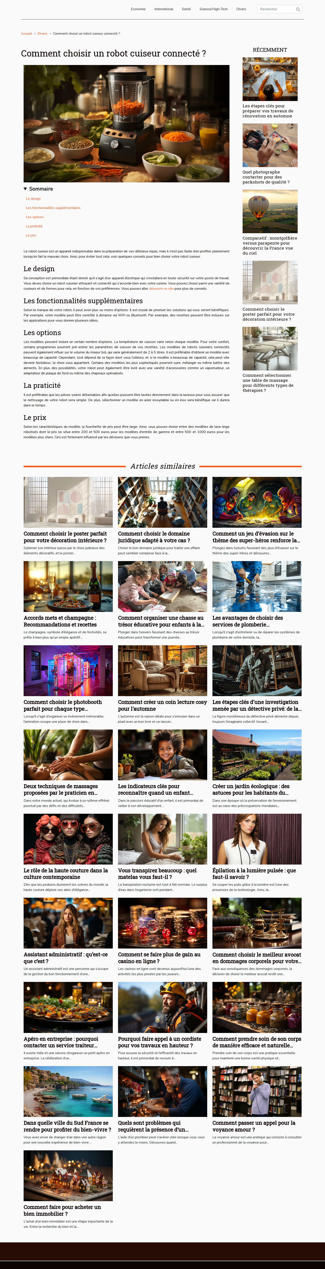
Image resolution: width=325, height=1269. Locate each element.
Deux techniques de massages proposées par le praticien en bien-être (61, 793)
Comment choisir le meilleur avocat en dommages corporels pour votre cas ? (256, 961)
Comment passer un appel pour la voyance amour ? (253, 1126)
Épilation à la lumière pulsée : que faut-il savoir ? (254, 873)
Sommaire (41, 188)
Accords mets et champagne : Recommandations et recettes (60, 621)
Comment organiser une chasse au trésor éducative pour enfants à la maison (160, 624)
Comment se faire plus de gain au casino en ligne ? (159, 957)
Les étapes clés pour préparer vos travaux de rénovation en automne (268, 110)
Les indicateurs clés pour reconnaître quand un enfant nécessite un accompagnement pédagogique (156, 796)
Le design (33, 198)
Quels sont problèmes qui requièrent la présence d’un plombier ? (151, 1129)
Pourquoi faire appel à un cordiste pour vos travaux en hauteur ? (159, 1042)
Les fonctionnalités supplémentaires (53, 208)
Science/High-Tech (214, 9)
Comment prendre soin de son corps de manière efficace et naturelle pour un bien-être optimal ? (256, 1045)
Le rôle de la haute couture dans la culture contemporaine (66, 873)
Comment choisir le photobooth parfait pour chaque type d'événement (63, 709)
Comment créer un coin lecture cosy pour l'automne (162, 705)
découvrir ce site (161, 288)
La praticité (34, 226)
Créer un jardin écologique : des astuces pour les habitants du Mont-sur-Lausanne (250, 793)
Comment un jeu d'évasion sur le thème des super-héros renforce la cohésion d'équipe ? (254, 540)
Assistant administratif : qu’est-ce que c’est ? (66, 957)
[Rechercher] (279, 9)
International (163, 9)
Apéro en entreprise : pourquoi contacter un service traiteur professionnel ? (61, 1045)
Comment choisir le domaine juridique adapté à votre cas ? (154, 537)
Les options (35, 217)
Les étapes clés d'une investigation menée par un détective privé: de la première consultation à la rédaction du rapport (255, 712)
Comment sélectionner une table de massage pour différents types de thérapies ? (268, 382)
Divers (241, 9)
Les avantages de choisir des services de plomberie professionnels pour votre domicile (255, 624)
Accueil (26, 33)
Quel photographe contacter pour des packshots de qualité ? (266, 177)
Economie (138, 9)
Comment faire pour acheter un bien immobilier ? (62, 1210)
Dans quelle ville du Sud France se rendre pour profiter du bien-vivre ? (67, 1126)
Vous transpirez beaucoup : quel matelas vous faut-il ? (157, 873)
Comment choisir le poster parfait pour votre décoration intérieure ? (269, 314)
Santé (186, 9)
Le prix (31, 235)
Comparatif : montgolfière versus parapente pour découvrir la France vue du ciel (270, 245)
